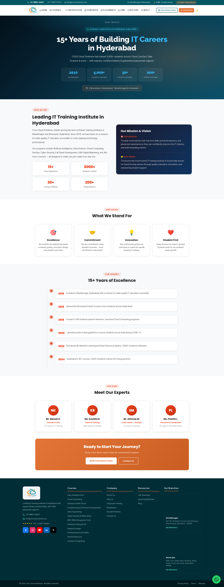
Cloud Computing (74, 499)
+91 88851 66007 (31, 514)
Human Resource (74, 537)
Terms (193, 584)
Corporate (91, 10)
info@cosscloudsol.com (35, 519)
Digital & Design (74, 528)
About (146, 10)
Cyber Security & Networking (79, 516)
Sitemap (201, 584)
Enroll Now (186, 10)
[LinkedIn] (46, 530)
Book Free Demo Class (101, 460)
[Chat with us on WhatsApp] (216, 579)
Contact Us (128, 460)
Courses (56, 10)
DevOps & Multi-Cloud (76, 503)
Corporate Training (114, 503)
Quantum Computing (76, 541)
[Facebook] (26, 530)
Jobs (121, 10)
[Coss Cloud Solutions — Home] (32, 10)
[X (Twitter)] (53, 530)
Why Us (110, 499)
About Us (111, 495)
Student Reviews (114, 512)
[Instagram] (33, 530)
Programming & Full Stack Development (84, 508)
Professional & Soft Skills (78, 533)
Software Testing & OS (76, 524)
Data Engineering (74, 512)
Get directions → (172, 528)
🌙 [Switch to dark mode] (196, 10)
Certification (73, 10)
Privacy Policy (183, 584)
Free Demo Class (167, 10)
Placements (108, 10)
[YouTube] (39, 530)
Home (43, 10)
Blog (140, 503)
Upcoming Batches (146, 499)
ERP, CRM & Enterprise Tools (79, 520)
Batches (133, 10)
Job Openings (144, 495)
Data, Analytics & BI (75, 495)
